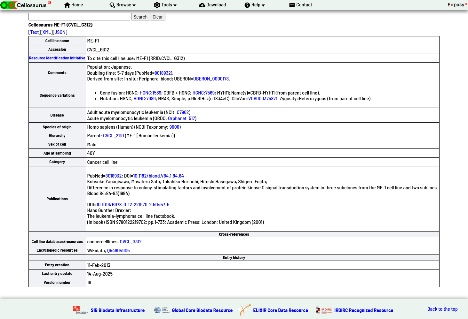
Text (34, 32)
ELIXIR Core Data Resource (280, 310)
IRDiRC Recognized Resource (363, 310)
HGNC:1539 (150, 92)
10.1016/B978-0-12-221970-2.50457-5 (132, 204)
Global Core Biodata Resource (202, 310)
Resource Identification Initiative (57, 57)
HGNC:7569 (204, 92)
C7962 (183, 112)
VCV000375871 (262, 98)
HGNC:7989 (145, 98)
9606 (174, 127)
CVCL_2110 (113, 135)
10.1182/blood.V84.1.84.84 (158, 175)
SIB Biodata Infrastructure (118, 310)
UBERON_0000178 (211, 78)
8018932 (163, 73)
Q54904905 (118, 250)
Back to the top (442, 309)
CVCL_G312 (131, 241)
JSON (59, 32)
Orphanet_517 (181, 118)
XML (47, 32)
